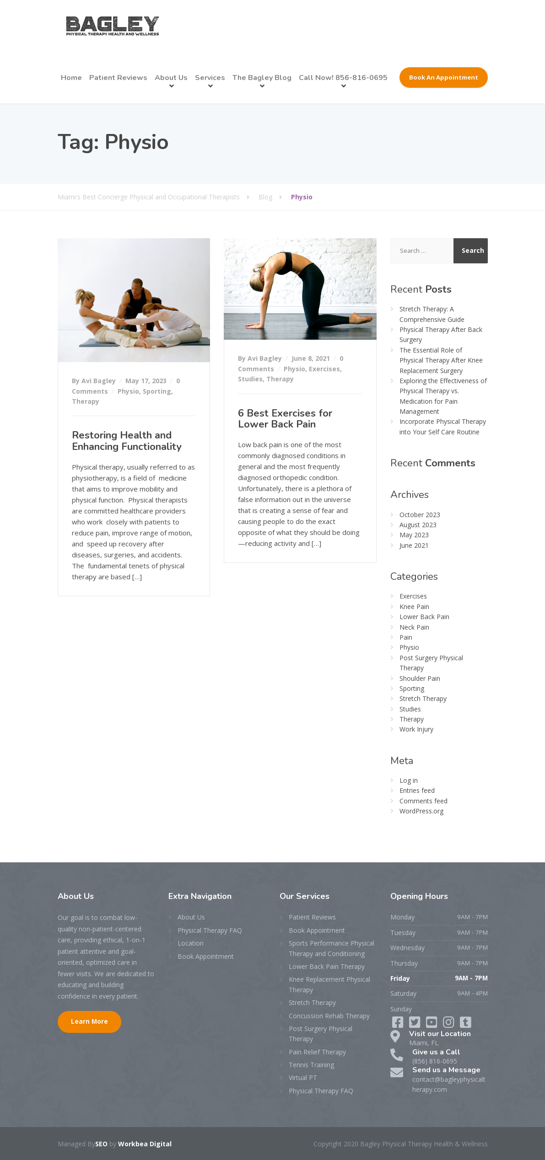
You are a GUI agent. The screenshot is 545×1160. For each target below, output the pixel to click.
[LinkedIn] (432, 1024)
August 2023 (418, 524)
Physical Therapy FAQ (210, 930)
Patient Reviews (118, 78)
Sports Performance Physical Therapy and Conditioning (331, 948)
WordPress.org (421, 811)
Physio (128, 391)
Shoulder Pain (419, 678)
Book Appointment (206, 956)
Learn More (89, 1021)
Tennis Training (311, 1064)
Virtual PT (303, 1077)
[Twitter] (415, 1024)
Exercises (324, 368)
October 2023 (419, 514)
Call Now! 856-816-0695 (343, 78)
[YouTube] (449, 1024)
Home (71, 78)
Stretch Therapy (423, 698)
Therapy (85, 401)
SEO (101, 1143)
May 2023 (414, 534)
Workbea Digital (145, 1143)
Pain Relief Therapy (317, 1052)
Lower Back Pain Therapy (327, 966)
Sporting (157, 391)
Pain (405, 637)
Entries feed (417, 790)
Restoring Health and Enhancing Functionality (127, 440)
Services (210, 78)
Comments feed (423, 800)
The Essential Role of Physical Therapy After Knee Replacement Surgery (441, 360)
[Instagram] (465, 1024)
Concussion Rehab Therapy (329, 1015)
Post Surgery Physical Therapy (320, 1033)
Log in (408, 780)
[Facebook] (398, 1024)
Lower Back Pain (424, 616)
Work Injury (416, 729)
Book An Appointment (443, 77)
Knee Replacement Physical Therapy (329, 984)
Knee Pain (414, 606)
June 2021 (414, 545)
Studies (250, 378)
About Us (171, 78)
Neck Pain (414, 627)
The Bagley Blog (261, 78)
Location (191, 943)
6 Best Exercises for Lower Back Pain (285, 418)
